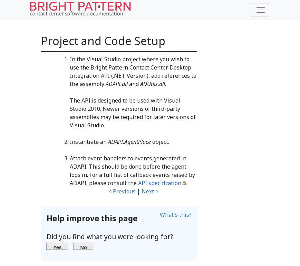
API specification (159, 183)
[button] (58, 245)
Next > (150, 191)
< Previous (122, 191)
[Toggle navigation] (260, 10)
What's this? (176, 215)
